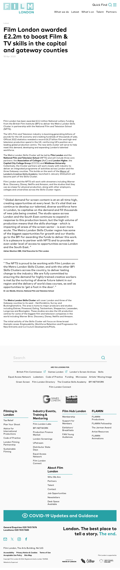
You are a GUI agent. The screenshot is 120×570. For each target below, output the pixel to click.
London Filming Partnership (11, 443)
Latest (75, 11)
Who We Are (54, 477)
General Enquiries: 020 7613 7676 (20, 527)
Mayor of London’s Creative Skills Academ (36, 172)
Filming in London (10, 412)
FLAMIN (97, 411)
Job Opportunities (57, 493)
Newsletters (54, 497)
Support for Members (68, 422)
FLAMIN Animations (98, 437)
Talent (100, 11)
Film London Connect (39, 462)
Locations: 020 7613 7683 (16, 530)
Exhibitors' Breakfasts (68, 429)
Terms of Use (45, 552)
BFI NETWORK (40, 428)
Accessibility (8, 552)
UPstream (38, 443)
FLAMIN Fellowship (102, 423)
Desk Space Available (53, 502)
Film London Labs (42, 424)
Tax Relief (8, 420)
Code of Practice (12, 438)
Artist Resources (100, 431)
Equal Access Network (39, 455)
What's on (87, 11)
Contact (52, 489)
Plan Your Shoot (11, 424)
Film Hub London (74, 411)
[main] (60, 175)
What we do (61, 11)
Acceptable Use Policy (12, 555)
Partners (111, 11)
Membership (68, 416)
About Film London (55, 469)
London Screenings (42, 439)
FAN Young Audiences (68, 435)
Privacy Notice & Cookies (26, 552)
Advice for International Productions (10, 431)
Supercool (14, 562)
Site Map (28, 555)
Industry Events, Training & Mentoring (44, 414)
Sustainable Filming (9, 450)
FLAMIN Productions (98, 418)
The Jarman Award (101, 427)
